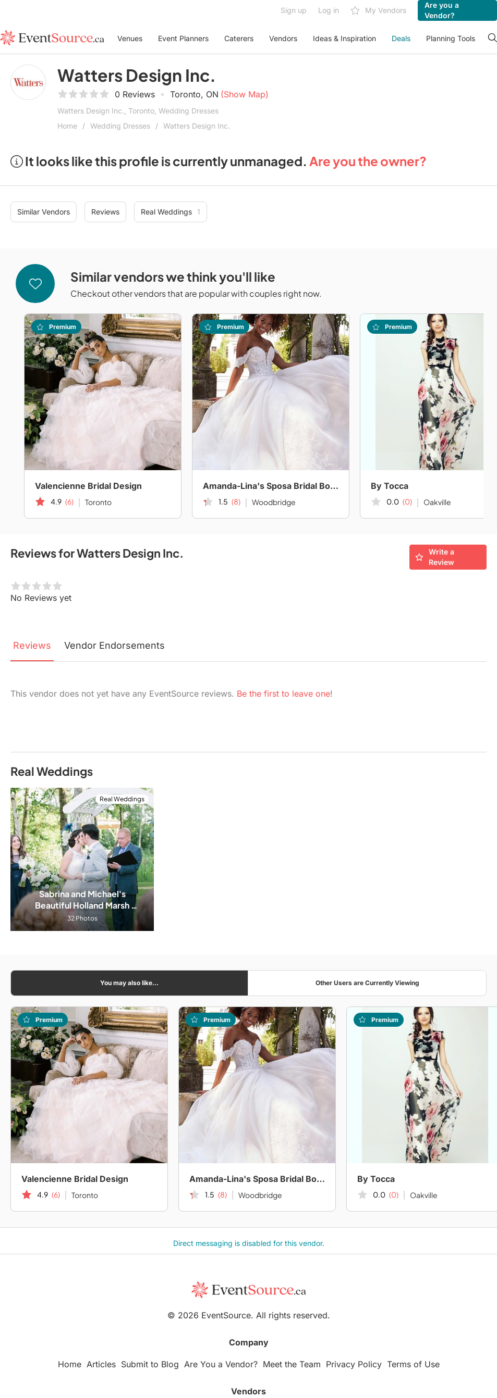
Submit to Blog (150, 1364)
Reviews (105, 211)
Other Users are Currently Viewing (367, 982)
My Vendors (378, 11)
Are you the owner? (368, 161)
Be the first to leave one (283, 693)
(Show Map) (245, 94)
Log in (328, 10)
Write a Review (434, 556)
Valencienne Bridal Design (88, 486)
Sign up (294, 10)
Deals (401, 38)
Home (67, 125)
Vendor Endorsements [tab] (114, 645)
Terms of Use (413, 1364)
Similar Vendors (43, 211)
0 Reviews (135, 94)
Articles (101, 1364)
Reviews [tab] (32, 645)
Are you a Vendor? (442, 10)
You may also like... (129, 982)
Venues (129, 38)
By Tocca (376, 1179)
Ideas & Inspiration (344, 38)
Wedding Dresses (120, 125)
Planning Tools (450, 38)
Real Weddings (170, 212)
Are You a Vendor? (221, 1364)
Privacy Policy (354, 1364)
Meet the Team (292, 1364)
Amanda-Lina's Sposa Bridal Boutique (270, 486)
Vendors (283, 38)
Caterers (238, 38)
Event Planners (183, 38)
